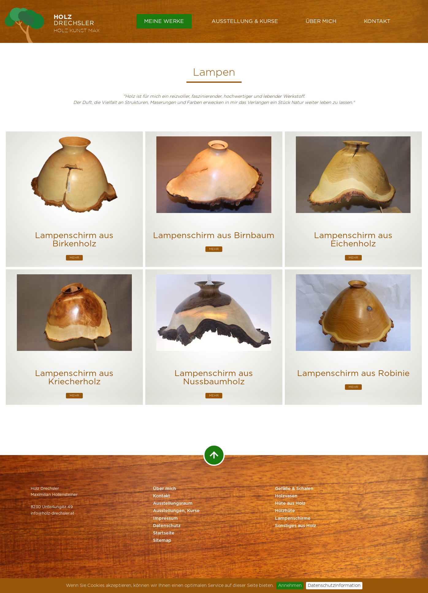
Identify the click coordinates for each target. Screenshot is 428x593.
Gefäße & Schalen (294, 489)
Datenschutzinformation (334, 585)
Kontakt (377, 21)
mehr (74, 257)
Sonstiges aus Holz (295, 526)
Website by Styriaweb (377, 558)
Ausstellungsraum (173, 503)
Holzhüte (285, 511)
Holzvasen (286, 496)
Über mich (321, 21)
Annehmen (290, 585)
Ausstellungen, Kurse (176, 511)
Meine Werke (164, 21)
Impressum (165, 518)
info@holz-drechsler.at (52, 513)
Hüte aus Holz (290, 503)
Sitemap (162, 540)
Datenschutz (167, 526)
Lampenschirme (293, 518)
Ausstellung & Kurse (245, 21)
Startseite (163, 533)
